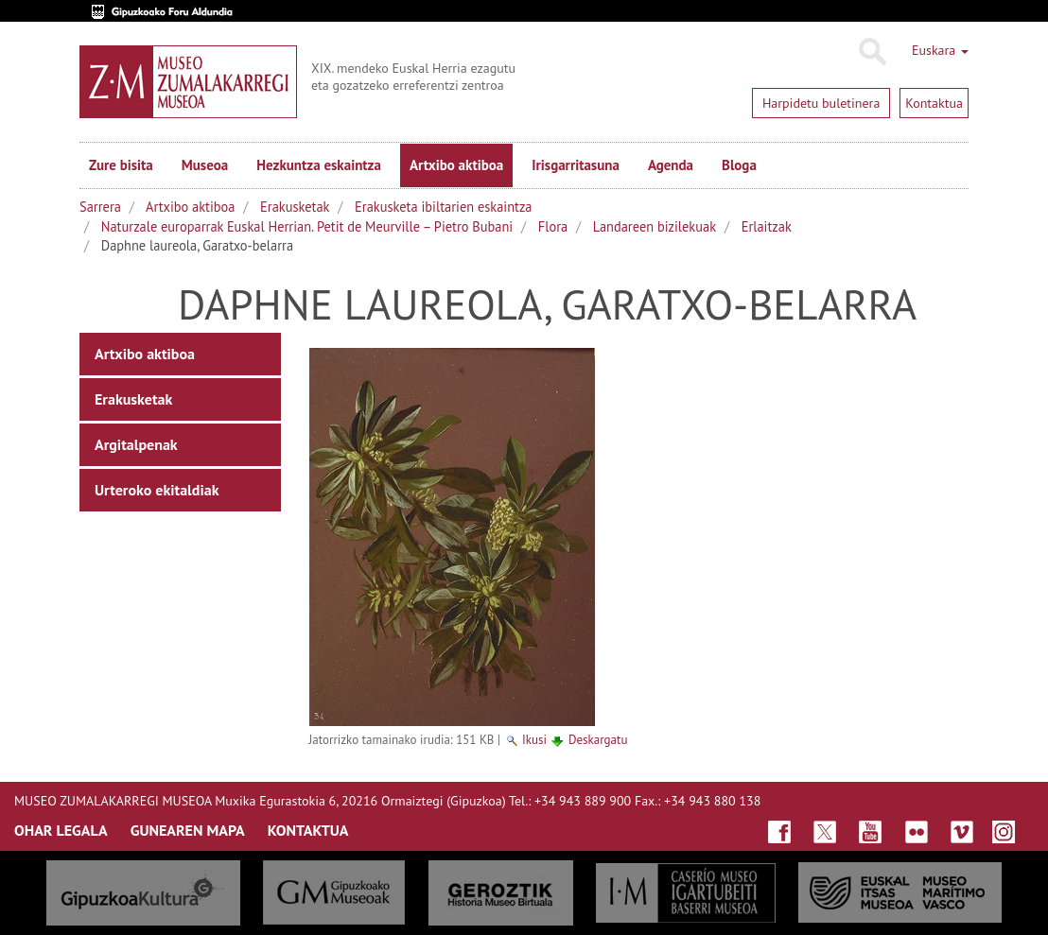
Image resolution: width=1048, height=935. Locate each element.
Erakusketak (294, 207)
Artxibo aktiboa (456, 165)
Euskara (940, 50)
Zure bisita (121, 165)
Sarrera (100, 207)
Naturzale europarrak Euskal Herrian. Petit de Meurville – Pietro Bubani (307, 226)
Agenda (670, 165)
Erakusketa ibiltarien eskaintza (443, 207)
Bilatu (871, 52)
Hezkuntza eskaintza (318, 165)
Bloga (739, 165)
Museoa (205, 165)
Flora (553, 226)
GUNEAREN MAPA (188, 830)
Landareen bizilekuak (654, 226)
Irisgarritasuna (576, 165)
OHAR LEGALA (61, 830)
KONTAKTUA (308, 830)
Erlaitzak (767, 226)
